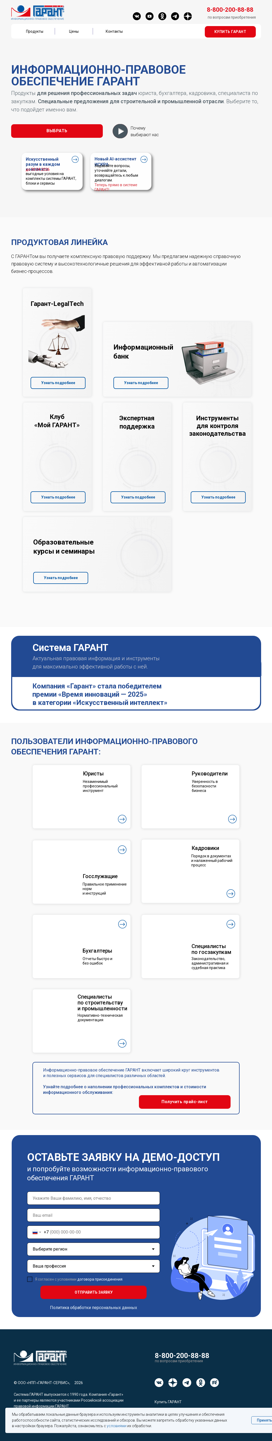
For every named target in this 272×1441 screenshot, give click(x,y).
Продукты (34, 31)
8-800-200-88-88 (182, 1356)
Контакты (114, 31)
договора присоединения (99, 1279)
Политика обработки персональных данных (93, 1307)
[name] (93, 1198)
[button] (230, 32)
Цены (74, 31)
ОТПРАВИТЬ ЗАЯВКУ (94, 1292)
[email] (93, 1215)
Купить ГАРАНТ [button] (168, 1402)
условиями (116, 1426)
